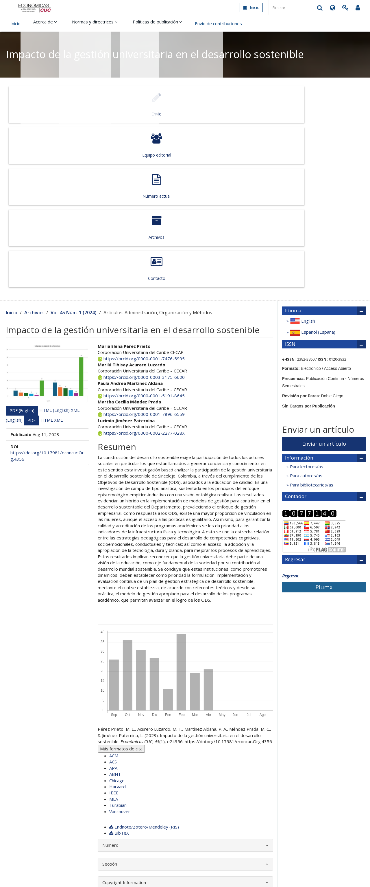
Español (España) (312, 163)
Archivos (255, 104)
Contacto (327, 104)
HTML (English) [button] (55, 241)
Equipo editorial (112, 104)
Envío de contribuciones (204, 23)
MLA (113, 630)
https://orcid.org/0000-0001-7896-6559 (141, 245)
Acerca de (43, 23)
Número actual (184, 104)
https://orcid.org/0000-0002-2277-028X (141, 264)
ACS (113, 593)
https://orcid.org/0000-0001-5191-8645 (141, 226)
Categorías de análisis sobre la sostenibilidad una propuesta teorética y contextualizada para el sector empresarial (137, 761)
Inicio (251, 7)
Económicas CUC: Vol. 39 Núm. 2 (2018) (99, 751)
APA (113, 599)
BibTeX (119, 664)
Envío (41, 104)
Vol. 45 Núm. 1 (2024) (74, 143)
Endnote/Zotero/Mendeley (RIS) (144, 657)
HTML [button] (47, 251)
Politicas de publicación (146, 23)
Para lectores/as (306, 297)
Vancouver (119, 642)
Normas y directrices (88, 23)
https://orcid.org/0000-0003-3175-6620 (141, 208)
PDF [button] (31, 251)
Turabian (118, 636)
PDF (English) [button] (22, 241)
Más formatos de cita (121, 579)
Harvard (117, 617)
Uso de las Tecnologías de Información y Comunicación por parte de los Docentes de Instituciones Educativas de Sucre (133, 773)
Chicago (117, 611)
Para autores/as (305, 306)
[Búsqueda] (298, 7)
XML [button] (58, 251)
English (302, 152)
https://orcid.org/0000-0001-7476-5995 (141, 189)
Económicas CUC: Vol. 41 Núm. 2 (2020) (226, 764)
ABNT (115, 605)
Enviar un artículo (324, 274)
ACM (113, 587)
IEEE (114, 624)
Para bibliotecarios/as (311, 315)
